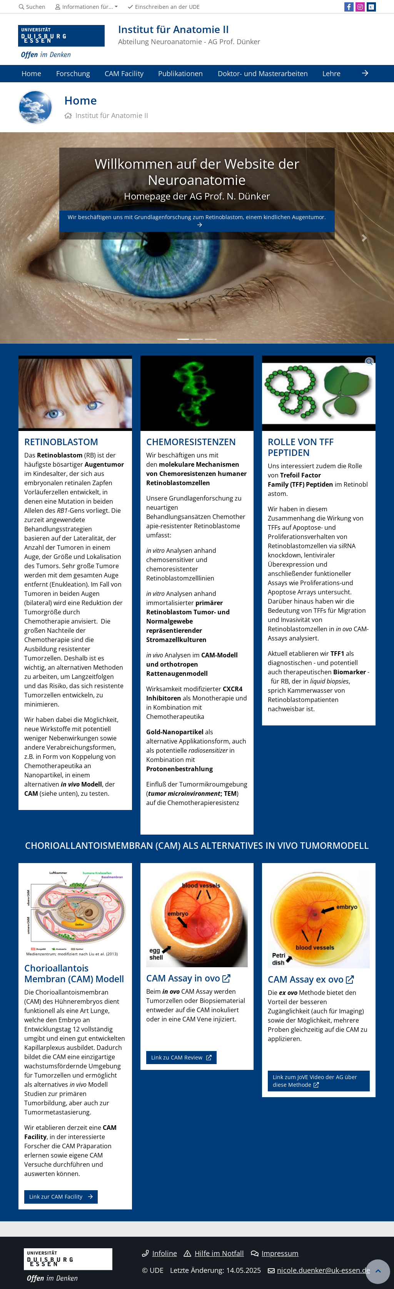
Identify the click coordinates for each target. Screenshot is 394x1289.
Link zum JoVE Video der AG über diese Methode (315, 1080)
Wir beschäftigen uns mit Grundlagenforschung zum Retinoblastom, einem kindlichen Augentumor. (197, 217)
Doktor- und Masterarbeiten (263, 73)
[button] (29, 238)
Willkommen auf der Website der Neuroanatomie (197, 171)
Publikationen (180, 73)
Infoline (159, 1253)
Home (31, 73)
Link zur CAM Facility (55, 1196)
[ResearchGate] (371, 7)
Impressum (275, 1253)
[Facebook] (349, 7)
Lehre (331, 73)
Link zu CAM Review (177, 1057)
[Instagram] (360, 7)
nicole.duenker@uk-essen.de (323, 1270)
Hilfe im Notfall (214, 1253)
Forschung (73, 73)
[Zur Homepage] (61, 42)
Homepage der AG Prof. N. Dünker (197, 196)
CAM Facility (124, 73)
